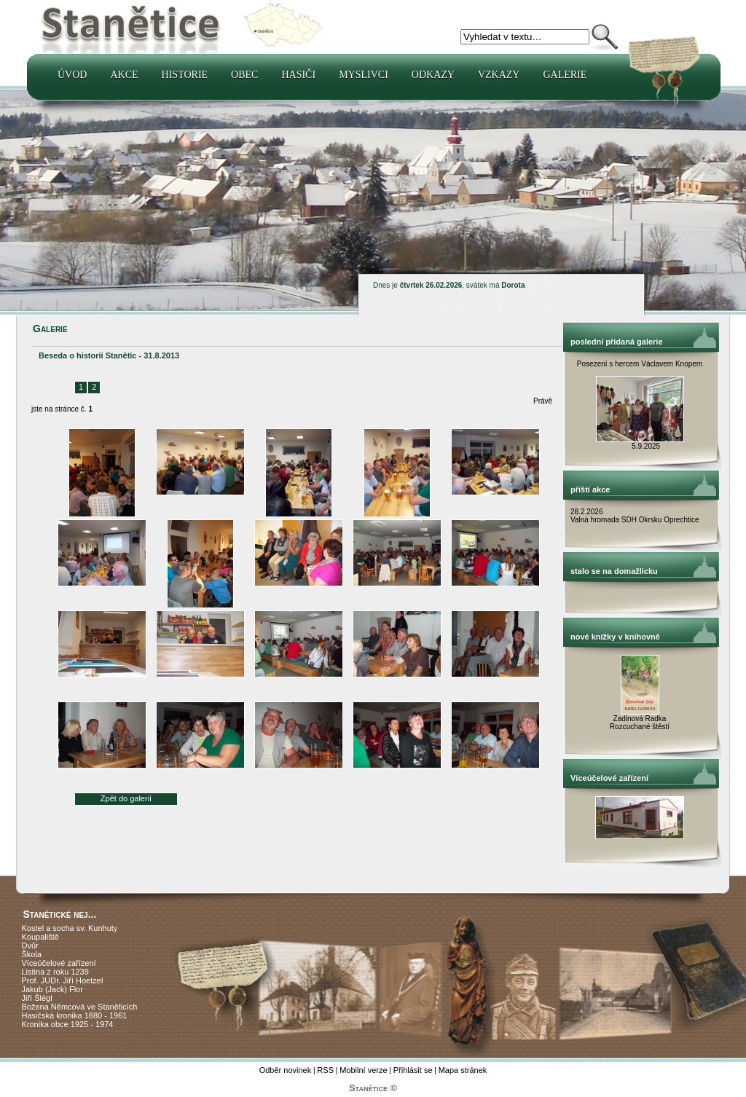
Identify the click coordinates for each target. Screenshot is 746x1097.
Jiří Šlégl (37, 998)
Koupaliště (40, 936)
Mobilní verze (363, 1070)
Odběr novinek (285, 1070)
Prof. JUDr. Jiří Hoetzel (62, 980)
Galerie (564, 74)
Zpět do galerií (126, 798)
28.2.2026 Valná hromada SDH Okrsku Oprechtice (634, 516)
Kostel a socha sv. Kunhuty (70, 928)
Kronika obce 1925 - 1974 (68, 1024)
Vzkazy (499, 74)
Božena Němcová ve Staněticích (80, 1006)
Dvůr (30, 945)
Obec (244, 74)
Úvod (72, 74)
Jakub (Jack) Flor (52, 989)
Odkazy (433, 74)
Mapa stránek (463, 1070)
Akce (124, 74)
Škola (32, 954)
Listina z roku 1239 (55, 971)
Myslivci (363, 74)
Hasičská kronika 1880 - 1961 (74, 1015)
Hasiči (298, 74)
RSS (325, 1070)
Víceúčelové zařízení (59, 963)
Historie (185, 74)
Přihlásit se (413, 1070)
